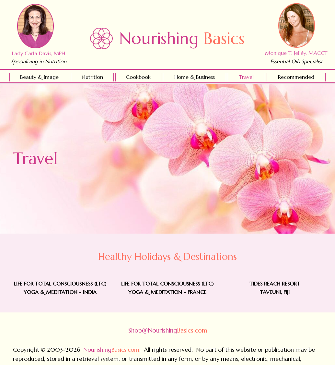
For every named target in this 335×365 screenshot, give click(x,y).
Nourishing (182, 38)
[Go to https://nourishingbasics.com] (101, 38)
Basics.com (167, 330)
